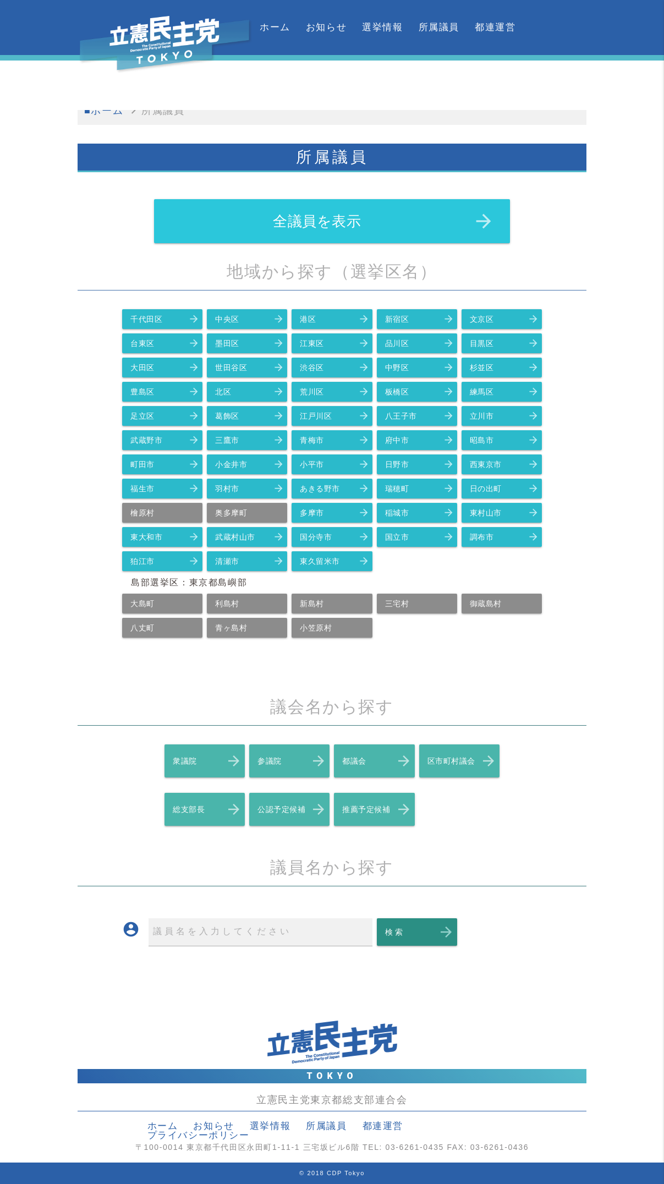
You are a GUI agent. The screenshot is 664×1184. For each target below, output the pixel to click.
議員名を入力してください (222, 931)
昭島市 (504, 440)
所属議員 (439, 27)
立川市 (504, 416)
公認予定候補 (292, 809)
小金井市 (249, 464)
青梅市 (334, 440)
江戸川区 (334, 416)
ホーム (275, 27)
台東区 (165, 343)
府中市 (419, 440)
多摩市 (334, 513)
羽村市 (249, 488)
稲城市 (419, 513)
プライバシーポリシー (198, 1135)
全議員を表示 (384, 221)
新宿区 (419, 319)
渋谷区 (334, 367)
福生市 (165, 488)
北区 (249, 392)
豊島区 (165, 392)
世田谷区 (249, 367)
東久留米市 (334, 561)
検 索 (419, 932)
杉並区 (504, 367)
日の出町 (504, 488)
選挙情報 (382, 27)
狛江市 (165, 561)
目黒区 (504, 343)
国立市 (419, 537)
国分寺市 (334, 537)
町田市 (165, 464)
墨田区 (249, 343)
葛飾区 (249, 416)
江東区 (334, 343)
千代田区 (165, 319)
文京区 (504, 319)
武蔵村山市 (249, 537)
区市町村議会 (462, 760)
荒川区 (334, 392)
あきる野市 (334, 488)
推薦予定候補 (376, 809)
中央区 (249, 319)
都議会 (376, 760)
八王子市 (419, 416)
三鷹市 (249, 440)
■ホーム (103, 110)
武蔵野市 (165, 440)
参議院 (292, 760)
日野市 (419, 464)
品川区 (419, 343)
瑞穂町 (419, 488)
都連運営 (495, 27)
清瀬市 (249, 561)
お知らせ (326, 27)
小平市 (334, 464)
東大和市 (165, 537)
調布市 (504, 537)
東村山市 (504, 513)
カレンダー (285, 82)
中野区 (419, 367)
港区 (334, 319)
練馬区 (504, 392)
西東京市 (504, 464)
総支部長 (207, 809)
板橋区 (419, 392)
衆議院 (207, 760)
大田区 (165, 367)
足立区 (165, 416)
